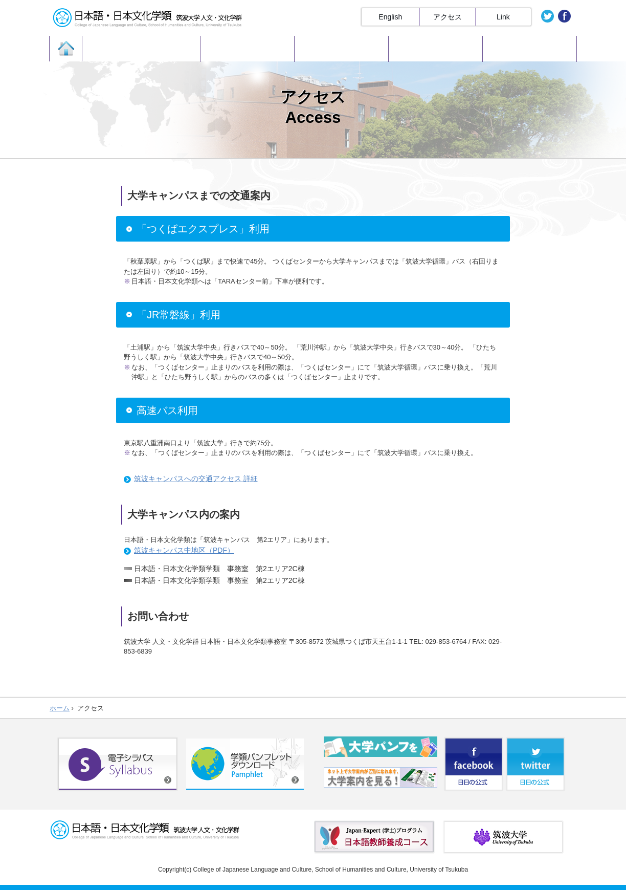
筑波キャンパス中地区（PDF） (184, 550)
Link (503, 17)
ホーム (60, 708)
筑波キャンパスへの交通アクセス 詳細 (196, 478)
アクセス (447, 17)
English (390, 17)
